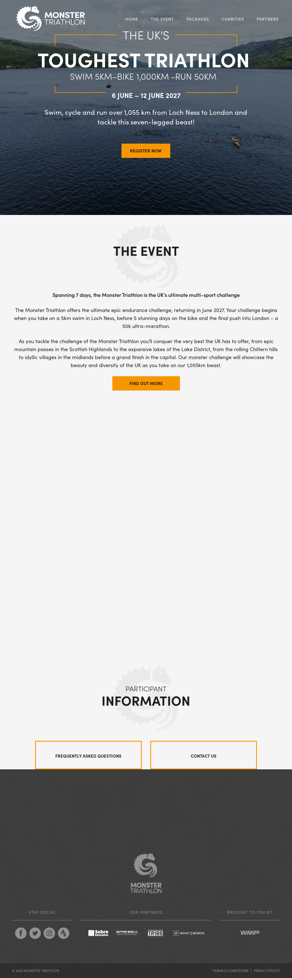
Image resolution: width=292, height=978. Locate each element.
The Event (162, 19)
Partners (268, 19)
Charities (233, 19)
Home (131, 19)
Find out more (146, 383)
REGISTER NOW (146, 151)
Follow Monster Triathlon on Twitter (35, 933)
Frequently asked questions (88, 756)
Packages (197, 19)
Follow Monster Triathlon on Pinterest (49, 933)
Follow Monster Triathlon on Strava (63, 933)
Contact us (203, 756)
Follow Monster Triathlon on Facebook (21, 933)
